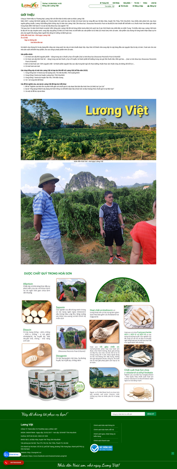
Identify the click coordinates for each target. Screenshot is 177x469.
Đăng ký (152, 6)
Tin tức (136, 3)
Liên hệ (153, 3)
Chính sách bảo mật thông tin (104, 425)
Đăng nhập (138, 6)
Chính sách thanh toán (102, 440)
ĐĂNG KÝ (150, 414)
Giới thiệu (116, 3)
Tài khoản (123, 6)
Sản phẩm (126, 3)
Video (145, 3)
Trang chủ (104, 3)
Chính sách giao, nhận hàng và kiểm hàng (104, 435)
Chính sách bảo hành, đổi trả (104, 429)
